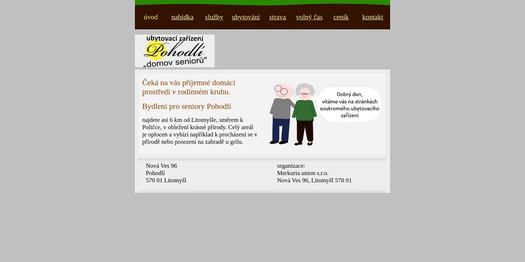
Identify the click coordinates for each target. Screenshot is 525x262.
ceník (341, 17)
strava (277, 17)
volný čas (309, 17)
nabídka (182, 17)
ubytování (246, 17)
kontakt (373, 17)
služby (214, 17)
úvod (151, 17)
